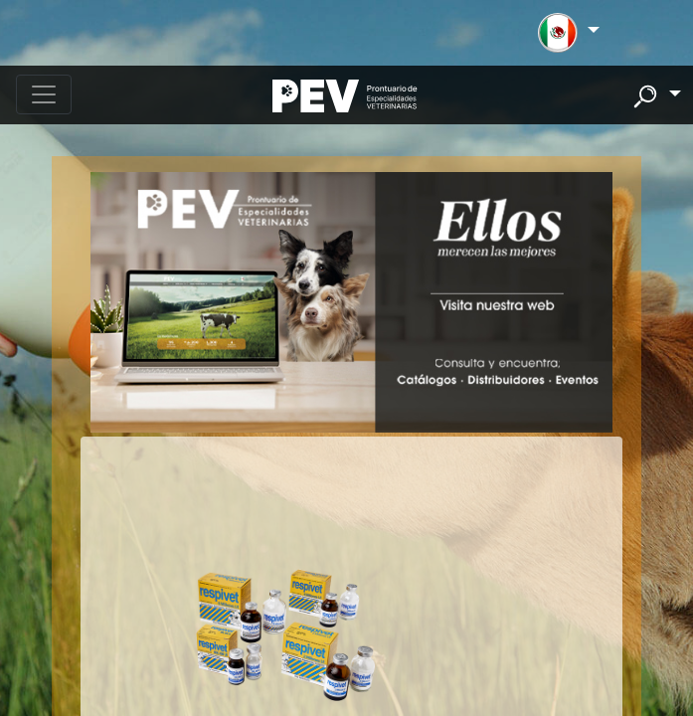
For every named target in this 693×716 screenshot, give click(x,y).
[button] (568, 33)
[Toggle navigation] (44, 94)
